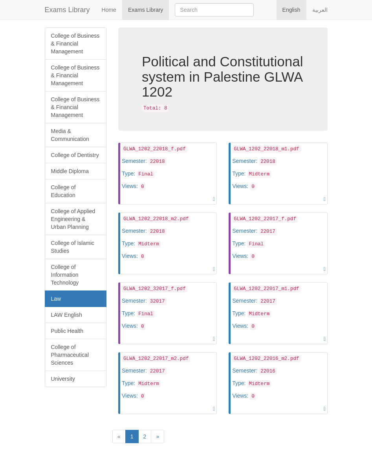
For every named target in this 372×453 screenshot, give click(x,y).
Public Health (67, 331)
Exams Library (67, 10)
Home (109, 10)
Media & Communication (70, 135)
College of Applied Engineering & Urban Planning (73, 219)
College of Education (63, 191)
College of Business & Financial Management (75, 44)
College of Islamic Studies (73, 247)
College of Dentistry (75, 155)
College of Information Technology (65, 275)
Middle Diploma (70, 171)
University (63, 379)
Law (56, 299)
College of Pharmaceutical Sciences (70, 355)
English (291, 10)
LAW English (66, 315)
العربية (320, 10)
